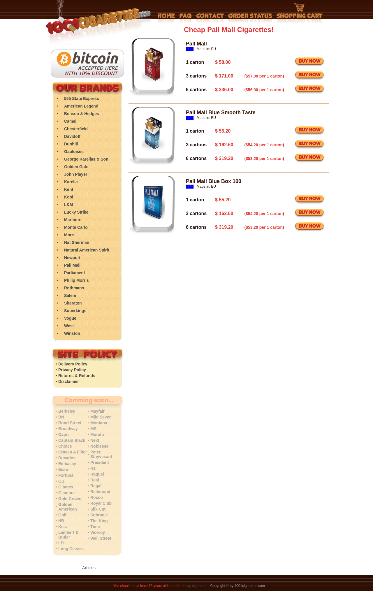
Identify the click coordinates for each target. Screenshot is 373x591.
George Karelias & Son (86, 159)
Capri (63, 434)
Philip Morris (76, 280)
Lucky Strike (76, 212)
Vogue (70, 318)
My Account (250, 18)
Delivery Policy (72, 364)
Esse (63, 469)
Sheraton (73, 303)
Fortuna (65, 475)
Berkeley (66, 411)
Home (166, 18)
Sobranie (99, 515)
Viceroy (97, 532)
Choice (65, 446)
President (99, 462)
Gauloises (74, 151)
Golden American (67, 506)
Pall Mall (72, 265)
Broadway (68, 428)
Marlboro (73, 219)
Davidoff (72, 136)
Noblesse (99, 446)
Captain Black (71, 440)
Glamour (66, 492)
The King (99, 520)
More (69, 235)
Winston (72, 333)
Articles (89, 567)
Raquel (97, 474)
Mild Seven (101, 417)
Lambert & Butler (68, 534)
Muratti (97, 434)
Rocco (96, 497)
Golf (62, 515)
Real (94, 480)
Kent (68, 189)
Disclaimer (68, 381)
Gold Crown (69, 498)
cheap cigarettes (194, 586)
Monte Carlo (76, 227)
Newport (72, 257)
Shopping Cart (299, 13)
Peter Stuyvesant (101, 454)
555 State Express (81, 98)
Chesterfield (76, 128)
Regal (95, 485)
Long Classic (71, 548)
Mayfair (97, 411)
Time (95, 526)
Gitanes (65, 487)
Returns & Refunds (76, 375)
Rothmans (74, 288)
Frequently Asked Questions (185, 18)
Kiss (62, 526)
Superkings (75, 310)
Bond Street (69, 423)
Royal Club (101, 503)
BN (61, 417)
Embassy (67, 463)
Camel (70, 121)
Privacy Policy (72, 369)
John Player (75, 174)
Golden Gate (76, 166)
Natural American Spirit (86, 250)
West (69, 325)
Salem (70, 295)
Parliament (74, 272)
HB (61, 520)
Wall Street (100, 538)
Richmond (100, 491)
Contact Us (210, 18)
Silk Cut (97, 509)
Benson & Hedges (81, 113)
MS (93, 428)
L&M (68, 204)
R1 (93, 468)
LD (61, 543)
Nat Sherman (76, 242)
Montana (98, 423)
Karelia (71, 182)
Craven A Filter (72, 452)
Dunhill (71, 144)
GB (61, 481)
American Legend (81, 106)
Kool (68, 197)
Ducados (66, 457)
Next (94, 440)
